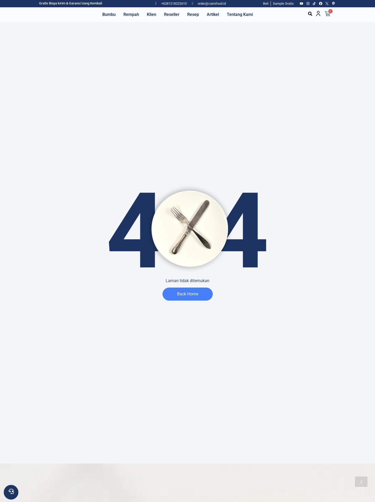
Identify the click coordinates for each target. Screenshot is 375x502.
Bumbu (109, 14)
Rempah (131, 14)
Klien (151, 14)
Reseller (171, 14)
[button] (310, 14)
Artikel (213, 14)
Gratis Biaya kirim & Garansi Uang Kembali (70, 3)
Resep (193, 14)
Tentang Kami (240, 14)
